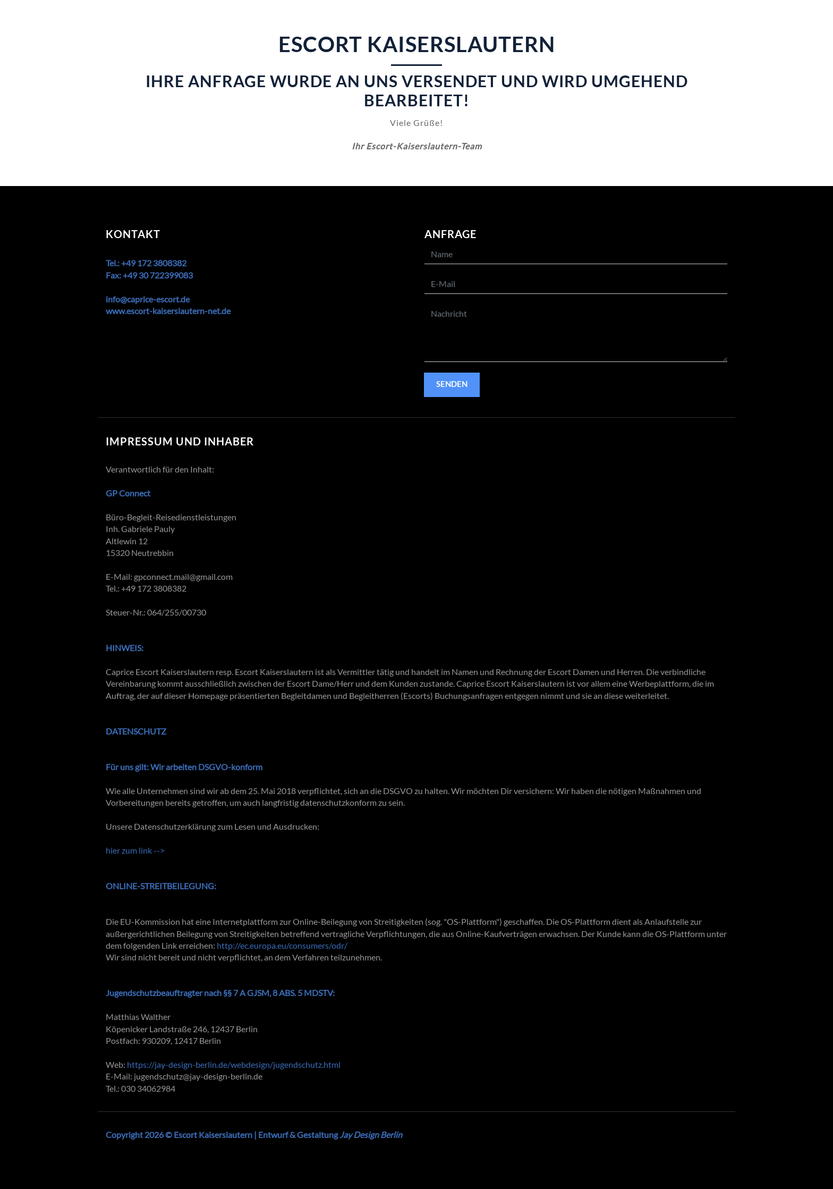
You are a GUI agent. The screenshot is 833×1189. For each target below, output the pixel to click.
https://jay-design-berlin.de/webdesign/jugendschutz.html (234, 1064)
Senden (452, 384)
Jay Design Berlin (370, 1134)
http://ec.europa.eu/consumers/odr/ (282, 945)
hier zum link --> (135, 850)
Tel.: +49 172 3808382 (146, 263)
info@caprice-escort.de (148, 299)
